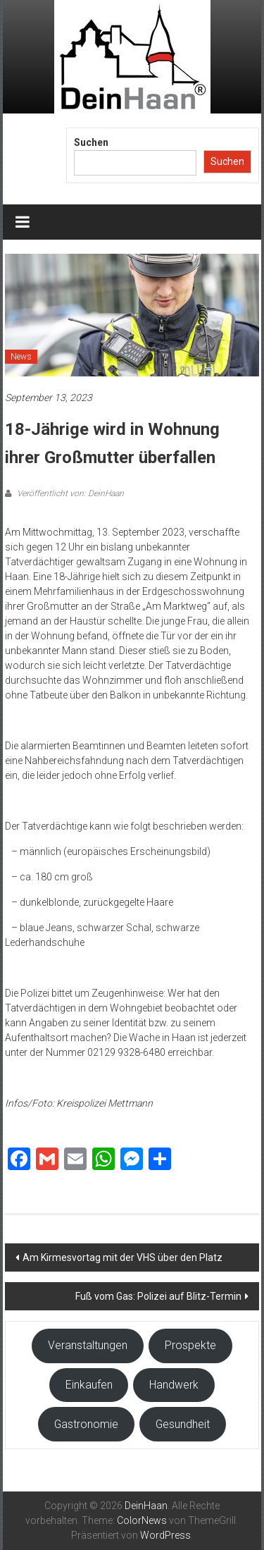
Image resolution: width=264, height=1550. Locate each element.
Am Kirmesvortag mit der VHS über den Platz (122, 1257)
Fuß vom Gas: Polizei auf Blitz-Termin (158, 1296)
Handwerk (174, 1384)
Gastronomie (86, 1424)
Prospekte (190, 1345)
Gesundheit (183, 1424)
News (21, 357)
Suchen (91, 142)
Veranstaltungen (87, 1345)
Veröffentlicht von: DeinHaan (69, 493)
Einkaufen (89, 1384)
